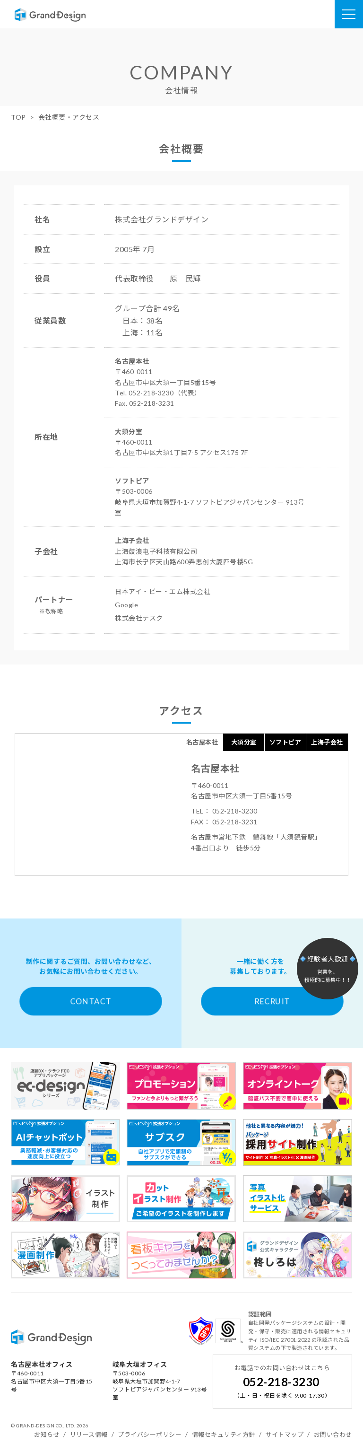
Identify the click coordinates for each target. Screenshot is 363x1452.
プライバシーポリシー (150, 1434)
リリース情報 (89, 1434)
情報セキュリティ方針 (223, 1434)
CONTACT (91, 1001)
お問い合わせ (333, 1434)
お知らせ (47, 1434)
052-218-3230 (281, 1382)
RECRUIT (272, 1001)
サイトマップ (284, 1434)
